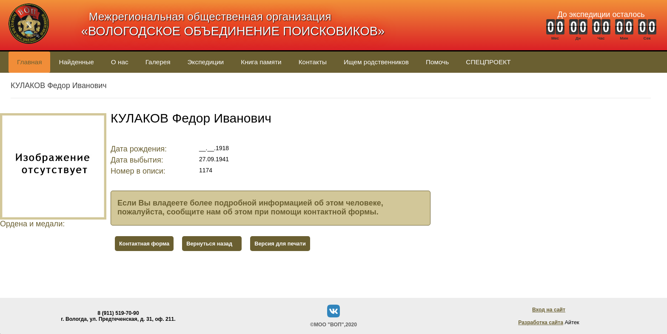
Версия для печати (280, 243)
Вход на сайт (548, 310)
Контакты (313, 62)
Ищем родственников (376, 62)
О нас (119, 62)
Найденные (76, 62)
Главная (29, 62)
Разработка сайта (540, 322)
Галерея (158, 62)
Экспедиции (206, 62)
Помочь (437, 62)
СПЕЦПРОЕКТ (488, 62)
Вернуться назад (209, 243)
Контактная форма (144, 243)
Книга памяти (261, 62)
